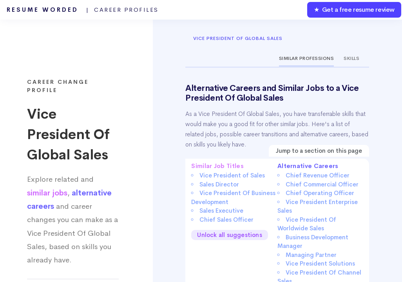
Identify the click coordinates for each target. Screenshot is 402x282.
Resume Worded (83, 9)
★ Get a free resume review (354, 9)
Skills (351, 58)
